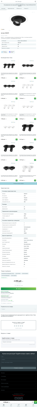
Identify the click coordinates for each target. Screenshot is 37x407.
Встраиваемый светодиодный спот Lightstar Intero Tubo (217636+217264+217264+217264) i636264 (27, 94)
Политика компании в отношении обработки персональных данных (18, 400)
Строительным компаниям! (5, 297)
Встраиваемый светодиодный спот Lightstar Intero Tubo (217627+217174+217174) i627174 (27, 155)
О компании (18, 376)
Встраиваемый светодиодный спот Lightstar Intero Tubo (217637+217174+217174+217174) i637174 (27, 74)
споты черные (13, 275)
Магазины (18, 372)
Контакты (18, 390)
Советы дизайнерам (18, 386)
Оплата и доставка (18, 383)
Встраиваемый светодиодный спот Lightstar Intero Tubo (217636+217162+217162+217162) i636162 (9, 135)
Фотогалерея (18, 379)
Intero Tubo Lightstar (22, 40)
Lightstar (26, 238)
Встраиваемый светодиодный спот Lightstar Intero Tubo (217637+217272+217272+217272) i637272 (9, 74)
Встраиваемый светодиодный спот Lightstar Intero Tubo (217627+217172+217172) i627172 (9, 176)
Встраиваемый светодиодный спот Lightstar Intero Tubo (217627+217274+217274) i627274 (27, 135)
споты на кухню (25, 273)
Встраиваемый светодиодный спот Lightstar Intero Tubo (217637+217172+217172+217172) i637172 (9, 94)
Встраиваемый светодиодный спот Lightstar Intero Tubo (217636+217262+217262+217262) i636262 (9, 115)
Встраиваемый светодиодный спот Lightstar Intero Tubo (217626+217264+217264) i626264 (27, 176)
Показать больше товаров (18, 183)
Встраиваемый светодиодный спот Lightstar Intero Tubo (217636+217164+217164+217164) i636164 (27, 115)
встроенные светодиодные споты (8, 273)
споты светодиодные (5, 275)
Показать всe (4, 277)
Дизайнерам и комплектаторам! (6, 296)
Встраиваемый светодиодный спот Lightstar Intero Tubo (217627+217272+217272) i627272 (9, 155)
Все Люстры (18, 1)
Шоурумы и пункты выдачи (5, 292)
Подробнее (12, 293)
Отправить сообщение (18, 367)
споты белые (18, 273)
